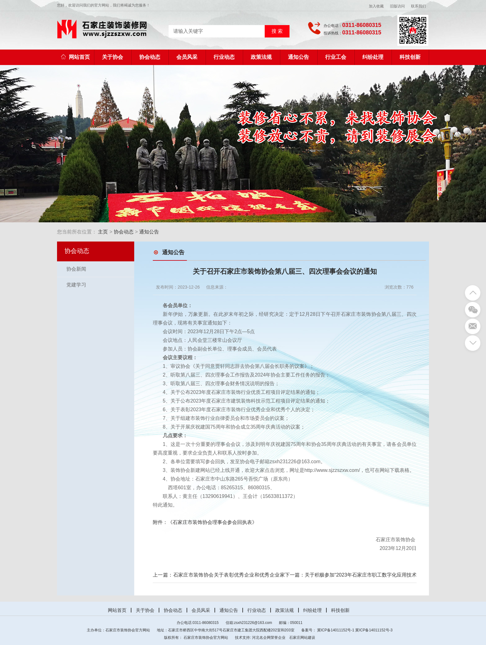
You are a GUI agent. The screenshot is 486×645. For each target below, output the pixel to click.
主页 (103, 231)
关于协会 (112, 57)
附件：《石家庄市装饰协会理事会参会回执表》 (205, 522)
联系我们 (418, 6)
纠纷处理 (372, 57)
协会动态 (149, 57)
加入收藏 (376, 6)
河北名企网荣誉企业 (268, 637)
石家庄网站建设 (302, 637)
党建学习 (76, 284)
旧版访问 (397, 6)
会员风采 (186, 57)
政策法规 (261, 57)
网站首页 (75, 57)
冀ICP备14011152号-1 (335, 630)
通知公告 (298, 57)
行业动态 (224, 57)
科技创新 (410, 57)
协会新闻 (76, 269)
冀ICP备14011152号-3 (373, 630)
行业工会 (335, 57)
